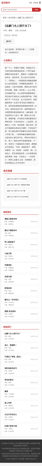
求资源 (35, 3)
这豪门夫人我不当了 (25, 18)
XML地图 (21, 459)
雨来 (10, 359)
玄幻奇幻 (11, 259)
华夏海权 (8, 265)
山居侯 (10, 314)
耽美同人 (11, 224)
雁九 (10, 233)
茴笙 (10, 382)
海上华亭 (8, 403)
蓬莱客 (10, 405)
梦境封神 (8, 288)
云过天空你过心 (11, 414)
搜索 (36, 10)
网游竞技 (11, 293)
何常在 (10, 244)
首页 (30, 3)
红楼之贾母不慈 (11, 426)
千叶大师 (11, 302)
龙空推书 (5, 3)
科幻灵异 (11, 316)
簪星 (6, 391)
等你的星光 (9, 380)
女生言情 (11, 18)
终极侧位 (11, 268)
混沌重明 (11, 221)
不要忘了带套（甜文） (13, 357)
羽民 (10, 291)
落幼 (10, 30)
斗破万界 (8, 253)
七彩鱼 (10, 428)
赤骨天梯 (8, 277)
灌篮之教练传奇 (11, 219)
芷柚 (10, 348)
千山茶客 (11, 394)
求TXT (8, 41)
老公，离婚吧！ (11, 345)
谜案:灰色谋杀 (10, 311)
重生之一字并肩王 (12, 300)
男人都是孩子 (10, 242)
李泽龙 (10, 256)
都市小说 (11, 247)
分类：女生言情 (20, 30)
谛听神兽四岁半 (11, 368)
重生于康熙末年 (11, 230)
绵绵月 (10, 371)
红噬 (10, 279)
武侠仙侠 (11, 282)
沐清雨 (10, 417)
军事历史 (11, 235)
